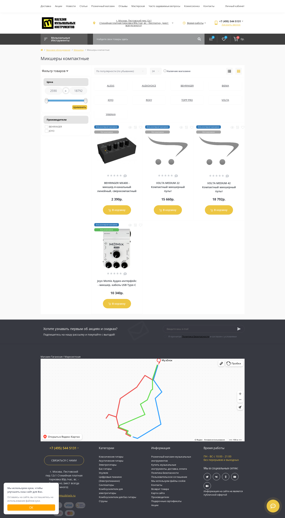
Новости (71, 6)
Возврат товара (160, 489)
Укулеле (103, 472)
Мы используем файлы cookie (168, 481)
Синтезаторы (106, 485)
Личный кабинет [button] (234, 6)
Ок (31, 508)
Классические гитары (111, 456)
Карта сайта (158, 493)
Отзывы (123, 6)
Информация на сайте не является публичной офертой (223, 493)
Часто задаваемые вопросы (164, 6)
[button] (134, 23)
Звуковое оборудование (58, 50)
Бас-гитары (105, 468)
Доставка (46, 6)
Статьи (83, 6)
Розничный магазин (103, 6)
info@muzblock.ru (64, 495)
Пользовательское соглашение (169, 476)
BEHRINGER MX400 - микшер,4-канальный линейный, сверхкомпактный (117, 187)
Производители (160, 497)
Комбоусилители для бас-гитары (117, 497)
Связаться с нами (64, 460)
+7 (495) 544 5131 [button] (64, 448)
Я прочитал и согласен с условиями (202, 336)
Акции (58, 6)
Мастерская (138, 6)
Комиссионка (192, 6)
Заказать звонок (231, 24)
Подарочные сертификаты (166, 501)
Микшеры (79, 50)
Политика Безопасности (195, 336)
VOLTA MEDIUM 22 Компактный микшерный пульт (168, 187)
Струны (103, 501)
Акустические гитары (111, 460)
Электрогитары (107, 464)
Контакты (208, 6)
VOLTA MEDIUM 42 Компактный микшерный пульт (219, 187)
